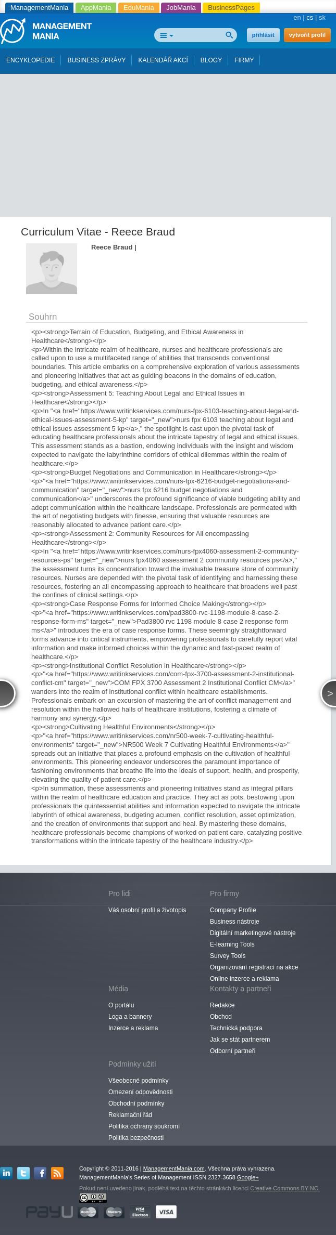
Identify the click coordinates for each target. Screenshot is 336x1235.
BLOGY (211, 60)
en (297, 17)
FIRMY (244, 60)
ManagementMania (39, 7)
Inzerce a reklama (133, 1028)
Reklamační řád (130, 1115)
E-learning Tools (232, 944)
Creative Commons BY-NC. (284, 1188)
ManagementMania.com (174, 1168)
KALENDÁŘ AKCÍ (163, 60)
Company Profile (233, 910)
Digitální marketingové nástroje (253, 933)
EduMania (138, 7)
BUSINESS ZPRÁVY (96, 60)
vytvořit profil (307, 35)
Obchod (221, 1016)
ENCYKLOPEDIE (30, 60)
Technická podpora (236, 1028)
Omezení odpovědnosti (140, 1092)
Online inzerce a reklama (244, 978)
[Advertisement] (172, 142)
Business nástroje (234, 921)
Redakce (222, 1005)
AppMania (96, 7)
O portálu (121, 1005)
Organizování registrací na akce (254, 967)
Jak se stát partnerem (240, 1039)
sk (322, 17)
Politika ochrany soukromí (144, 1126)
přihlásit (263, 35)
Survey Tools (227, 956)
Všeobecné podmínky (138, 1080)
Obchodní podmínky (136, 1103)
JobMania (180, 7)
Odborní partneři (232, 1051)
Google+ (248, 1177)
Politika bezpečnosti (136, 1137)
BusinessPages (231, 7)
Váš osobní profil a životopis (147, 910)
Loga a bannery (130, 1016)
